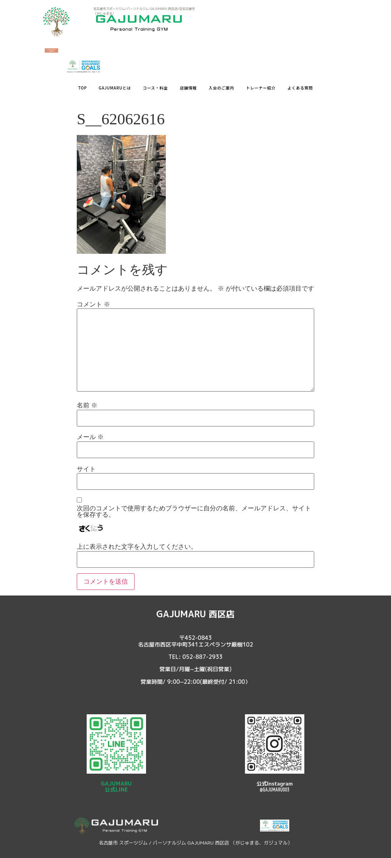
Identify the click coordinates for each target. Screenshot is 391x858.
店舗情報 (188, 88)
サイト (86, 469)
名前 (87, 405)
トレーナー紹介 (260, 88)
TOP (82, 88)
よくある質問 (300, 88)
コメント (93, 304)
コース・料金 (155, 88)
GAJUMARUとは (115, 88)
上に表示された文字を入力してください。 (137, 547)
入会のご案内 (221, 88)
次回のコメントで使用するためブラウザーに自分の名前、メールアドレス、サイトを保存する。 (194, 511)
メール (90, 437)
